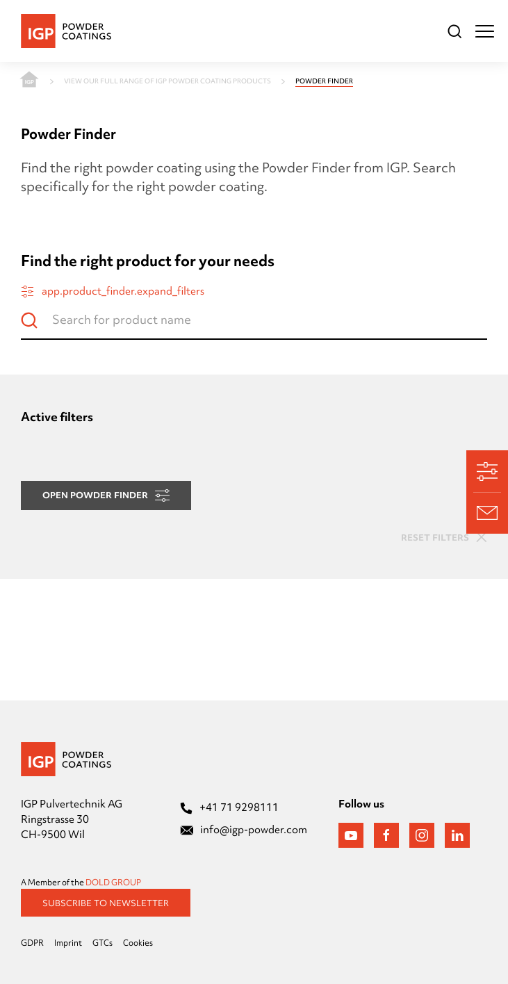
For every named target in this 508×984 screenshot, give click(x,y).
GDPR (32, 943)
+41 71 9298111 (229, 807)
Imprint (68, 943)
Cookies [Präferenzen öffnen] (138, 943)
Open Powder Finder (106, 495)
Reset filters (444, 537)
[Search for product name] (254, 326)
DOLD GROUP (113, 882)
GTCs (102, 943)
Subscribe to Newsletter (105, 902)
